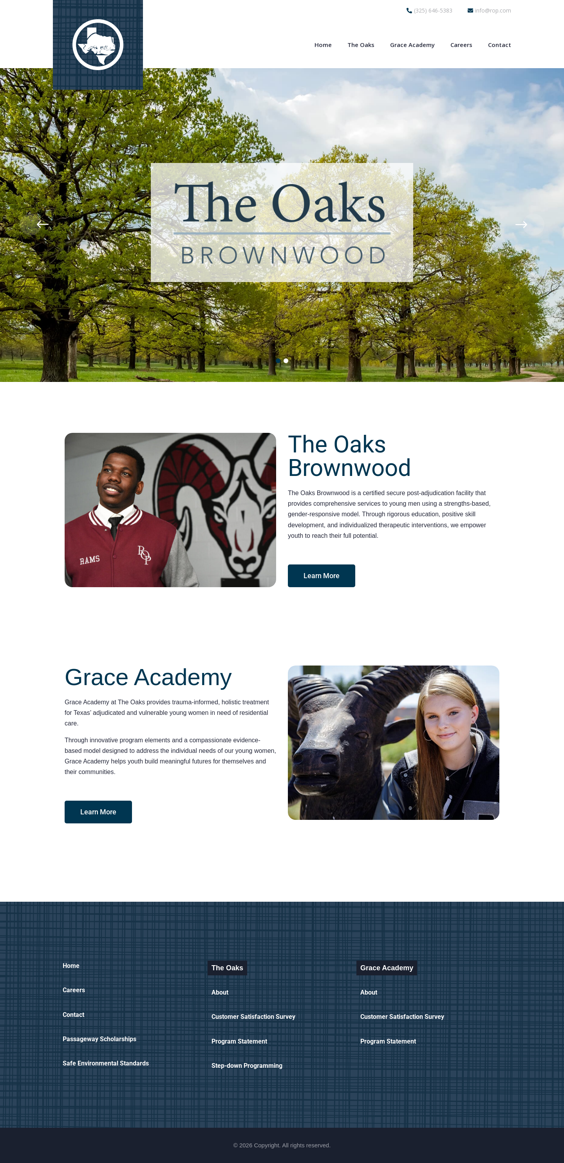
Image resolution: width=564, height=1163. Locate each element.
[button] (278, 360)
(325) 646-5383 (429, 10)
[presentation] (31, 224)
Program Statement (239, 1041)
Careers (461, 45)
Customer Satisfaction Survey (253, 1016)
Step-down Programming (247, 1065)
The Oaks (360, 45)
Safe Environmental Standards (106, 1063)
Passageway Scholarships (99, 1039)
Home (323, 45)
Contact (499, 45)
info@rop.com (489, 10)
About (220, 992)
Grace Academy (412, 45)
